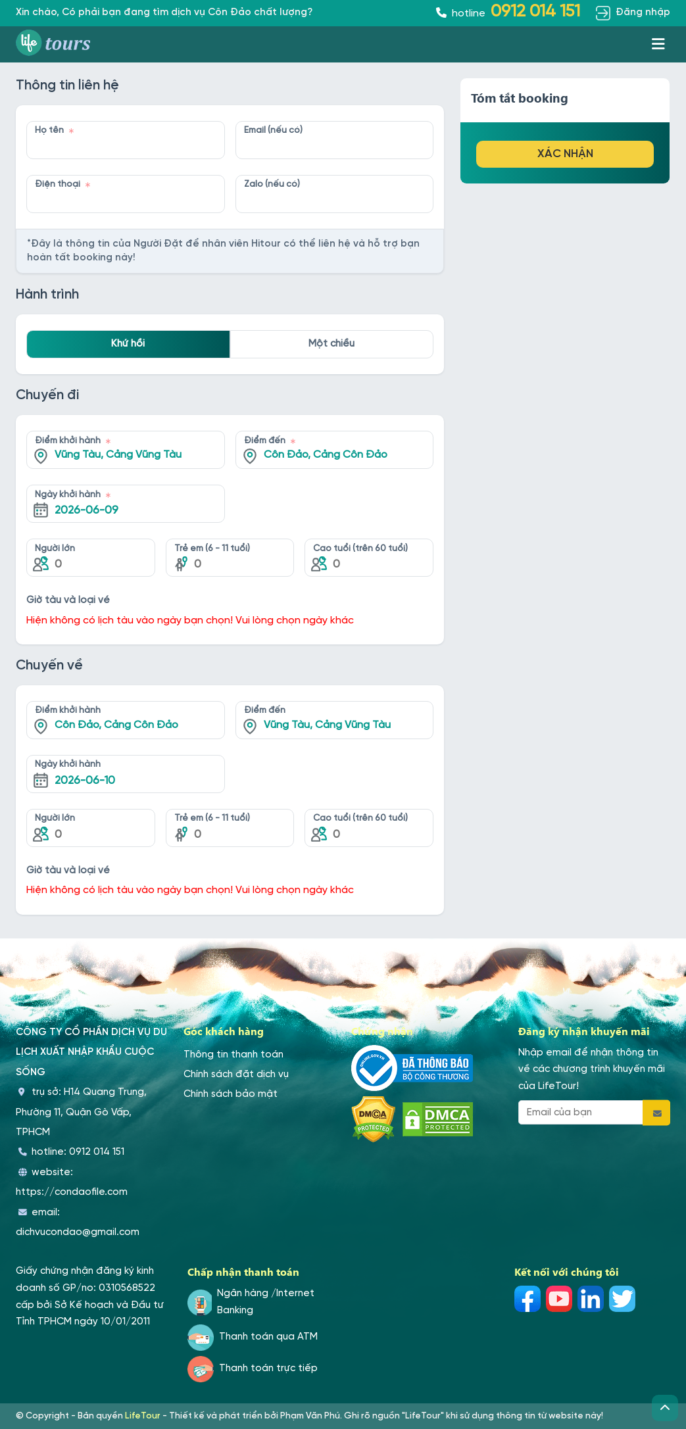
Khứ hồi (128, 344)
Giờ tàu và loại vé (70, 600)
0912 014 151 (96, 1152)
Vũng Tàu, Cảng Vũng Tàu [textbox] (118, 454)
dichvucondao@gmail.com (77, 1232)
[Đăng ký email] (656, 1112)
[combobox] (125, 440)
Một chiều (331, 344)
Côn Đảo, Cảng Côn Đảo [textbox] (325, 454)
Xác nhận (565, 154)
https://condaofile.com (72, 1192)
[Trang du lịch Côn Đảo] (58, 44)
